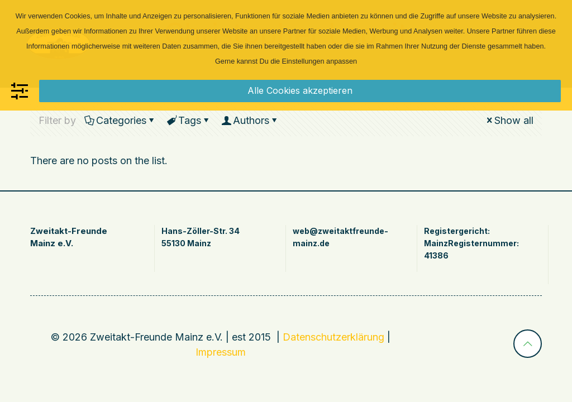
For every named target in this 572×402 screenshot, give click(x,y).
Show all (508, 120)
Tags (188, 120)
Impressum (221, 352)
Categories (120, 120)
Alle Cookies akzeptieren (299, 90)
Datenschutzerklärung (333, 337)
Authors (250, 120)
